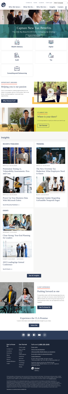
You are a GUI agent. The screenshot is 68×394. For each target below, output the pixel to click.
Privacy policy (34, 347)
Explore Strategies (34, 36)
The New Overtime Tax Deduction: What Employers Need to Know (50, 171)
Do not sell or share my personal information (41, 354)
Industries (21, 356)
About (8, 355)
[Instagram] (45, 335)
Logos (8, 363)
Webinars (21, 364)
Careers (60, 7)
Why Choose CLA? (9, 101)
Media (20, 367)
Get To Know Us (44, 307)
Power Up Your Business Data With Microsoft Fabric (15, 199)
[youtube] (39, 335)
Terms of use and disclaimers (38, 349)
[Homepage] (3, 5)
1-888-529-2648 (43, 344)
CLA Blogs (21, 362)
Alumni (8, 359)
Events (35, 2)
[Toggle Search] (66, 8)
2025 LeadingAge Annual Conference (13, 263)
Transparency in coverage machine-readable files (16, 389)
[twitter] (29, 335)
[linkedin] (23, 335)
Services (21, 358)
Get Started (43, 125)
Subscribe (34, 325)
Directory (9, 353)
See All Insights (34, 275)
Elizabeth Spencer (52, 378)
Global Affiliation (11, 361)
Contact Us (29, 2)
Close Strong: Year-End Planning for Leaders (16, 236)
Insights (52, 7)
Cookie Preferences (36, 356)
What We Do (28, 7)
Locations (41, 2)
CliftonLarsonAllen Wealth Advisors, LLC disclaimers (43, 351)
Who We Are (42, 7)
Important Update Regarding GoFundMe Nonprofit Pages (48, 199)
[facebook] (34, 335)
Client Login (49, 2)
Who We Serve (15, 7)
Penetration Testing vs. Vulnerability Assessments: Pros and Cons (16, 171)
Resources (22, 360)
